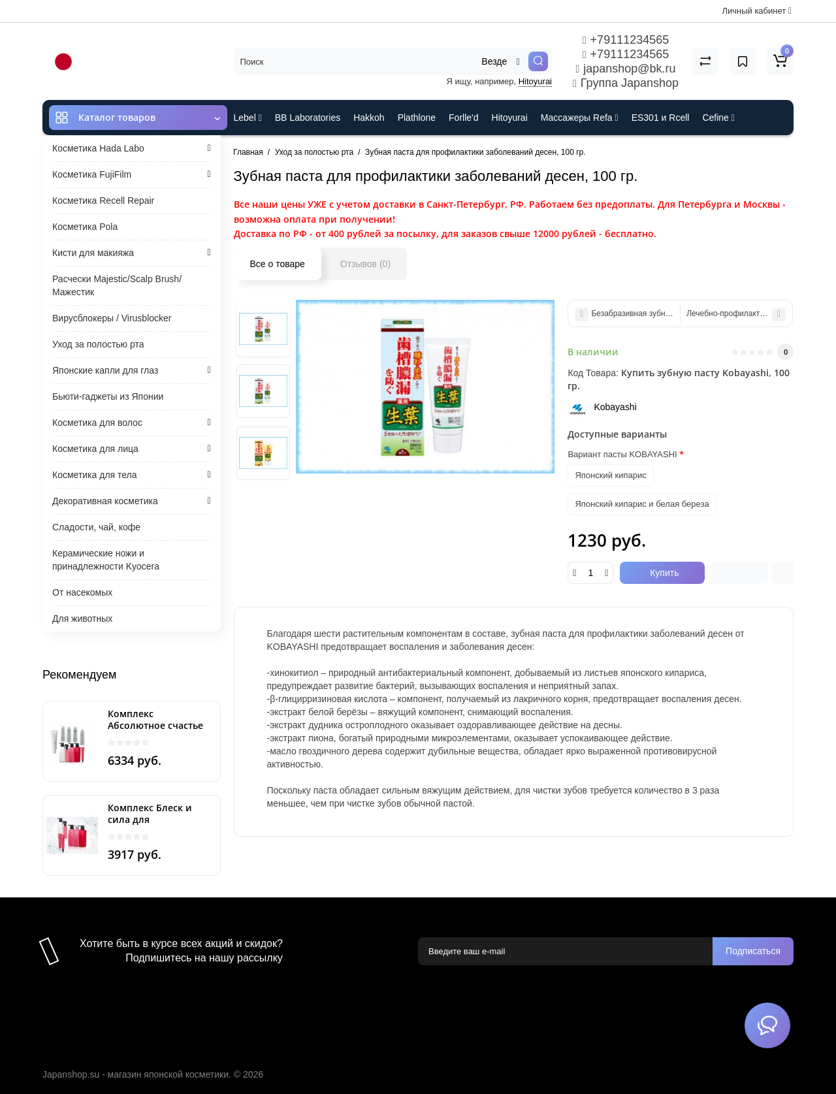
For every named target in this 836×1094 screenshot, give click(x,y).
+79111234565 (626, 39)
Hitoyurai (535, 81)
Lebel (248, 117)
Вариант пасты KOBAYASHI (622, 454)
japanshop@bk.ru (625, 68)
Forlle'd (463, 117)
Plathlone (417, 117)
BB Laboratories (307, 117)
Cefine (718, 117)
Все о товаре (277, 264)
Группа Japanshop (626, 82)
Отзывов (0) (365, 264)
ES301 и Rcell (661, 117)
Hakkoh (368, 117)
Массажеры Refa (580, 117)
